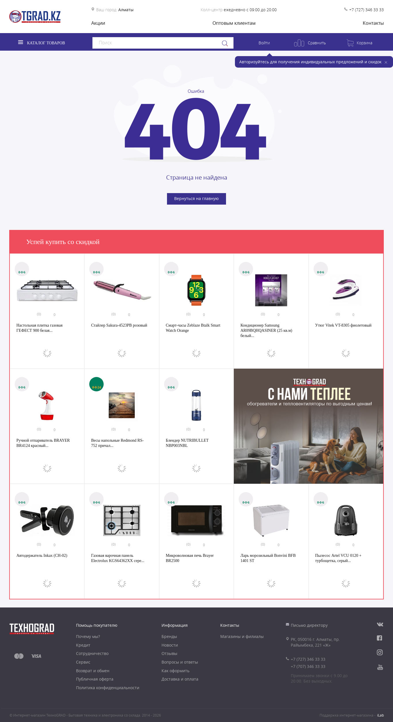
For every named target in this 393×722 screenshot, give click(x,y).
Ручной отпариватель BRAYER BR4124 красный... (43, 443)
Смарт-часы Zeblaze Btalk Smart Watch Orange (193, 328)
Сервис (83, 662)
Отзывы (169, 653)
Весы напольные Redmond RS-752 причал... (117, 443)
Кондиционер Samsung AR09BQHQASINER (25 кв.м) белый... (266, 330)
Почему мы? (88, 636)
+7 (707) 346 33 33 (308, 666)
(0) (39, 314)
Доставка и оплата (180, 679)
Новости (170, 645)
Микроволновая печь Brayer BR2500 (190, 558)
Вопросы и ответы (180, 662)
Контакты (373, 23)
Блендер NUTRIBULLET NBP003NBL (187, 443)
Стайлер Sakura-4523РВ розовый (119, 325)
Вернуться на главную (196, 198)
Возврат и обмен (92, 670)
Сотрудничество (92, 653)
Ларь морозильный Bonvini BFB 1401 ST (268, 558)
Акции (98, 23)
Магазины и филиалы (242, 636)
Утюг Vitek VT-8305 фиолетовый (343, 325)
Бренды (169, 636)
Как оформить (175, 670)
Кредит (83, 645)
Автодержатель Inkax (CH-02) (41, 555)
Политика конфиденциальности (107, 687)
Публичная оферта (94, 679)
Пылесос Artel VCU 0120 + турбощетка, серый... (338, 558)
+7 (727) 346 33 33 (366, 9)
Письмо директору (309, 625)
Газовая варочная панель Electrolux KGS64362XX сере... (117, 558)
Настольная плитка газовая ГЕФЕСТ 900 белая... (39, 328)
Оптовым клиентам (234, 23)
